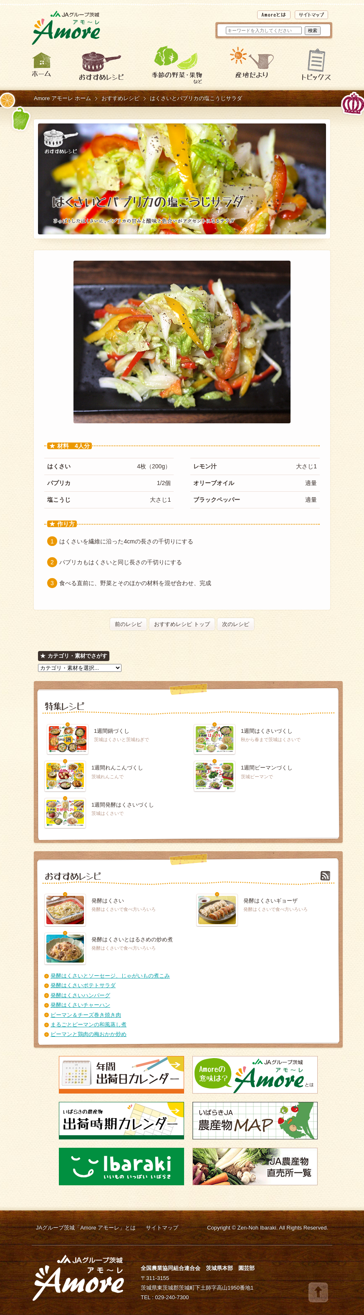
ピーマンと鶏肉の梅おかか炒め (88, 1034)
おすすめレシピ (120, 98)
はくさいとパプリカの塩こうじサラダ (196, 98)
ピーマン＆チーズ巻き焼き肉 (86, 1015)
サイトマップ (162, 1227)
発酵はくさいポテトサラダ (83, 985)
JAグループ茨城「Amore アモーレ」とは (86, 1227)
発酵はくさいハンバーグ (80, 995)
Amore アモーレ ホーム (62, 98)
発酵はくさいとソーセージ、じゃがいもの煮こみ (110, 976)
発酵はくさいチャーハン (80, 1005)
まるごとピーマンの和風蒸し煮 (88, 1024)
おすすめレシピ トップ (182, 624)
